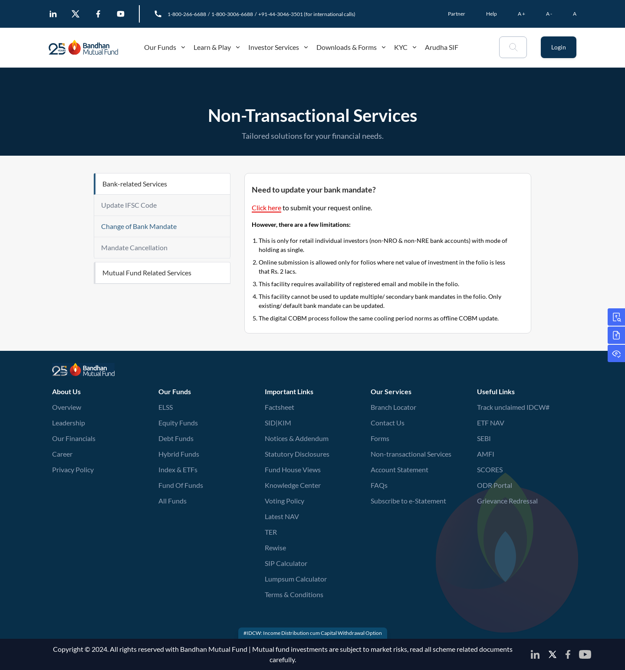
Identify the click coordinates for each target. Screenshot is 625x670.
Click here (266, 207)
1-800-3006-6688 (232, 14)
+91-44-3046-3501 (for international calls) (306, 14)
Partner (456, 13)
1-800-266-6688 (187, 14)
